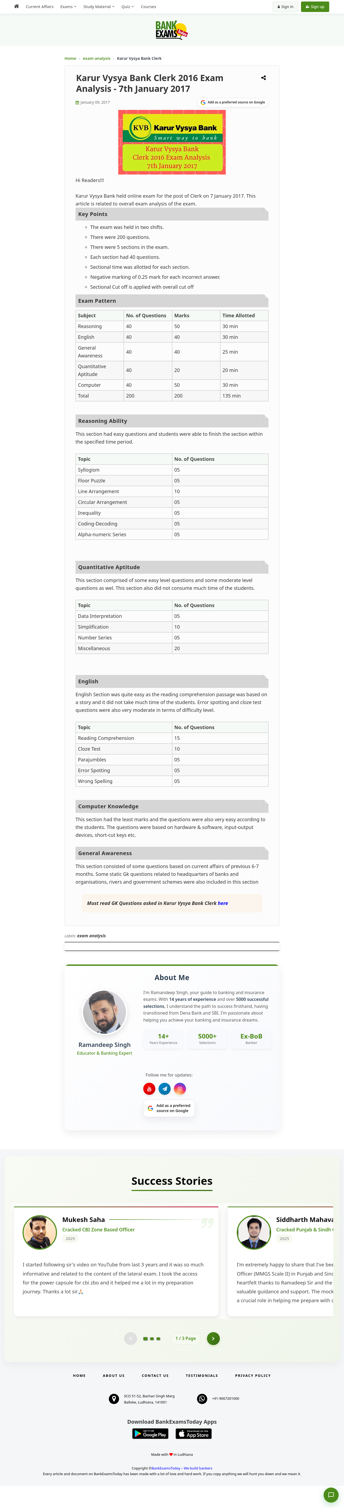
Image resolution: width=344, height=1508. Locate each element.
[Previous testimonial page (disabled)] (130, 1360)
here (223, 903)
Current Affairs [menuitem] (39, 6)
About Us (114, 1397)
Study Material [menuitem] (97, 6)
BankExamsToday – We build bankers (182, 1490)
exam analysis (97, 58)
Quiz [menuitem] (125, 6)
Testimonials (202, 1397)
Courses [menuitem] (148, 6)
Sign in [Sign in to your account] (285, 6)
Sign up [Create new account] (315, 6)
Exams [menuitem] (66, 6)
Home (70, 58)
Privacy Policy (253, 1397)
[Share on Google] (232, 102)
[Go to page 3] (158, 1360)
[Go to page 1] (145, 1360)
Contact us (155, 1397)
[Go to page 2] (152, 1360)
